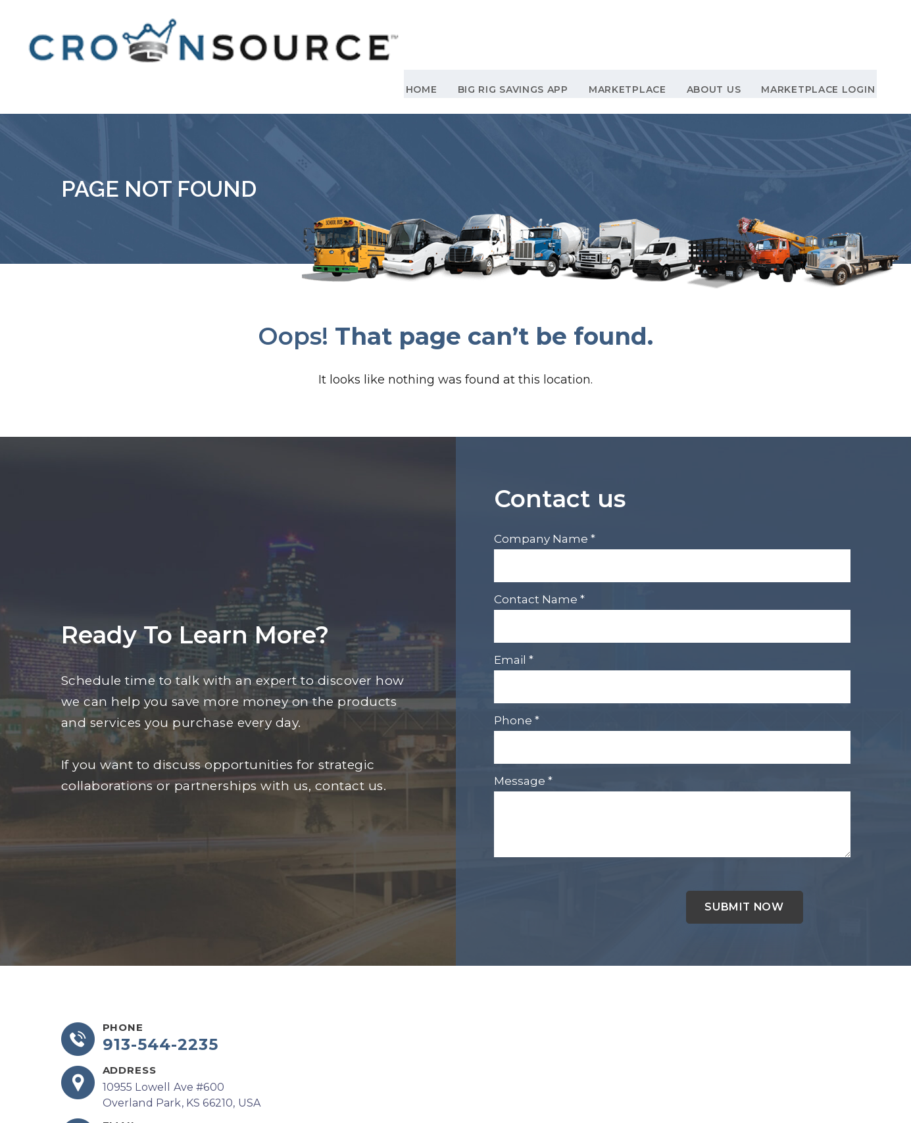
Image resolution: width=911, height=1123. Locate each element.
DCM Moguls (816, 1090)
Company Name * (544, 482)
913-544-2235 (161, 990)
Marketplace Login (813, 33)
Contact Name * (539, 543)
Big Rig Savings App (517, 33)
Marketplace (629, 33)
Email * (513, 604)
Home (429, 33)
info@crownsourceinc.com (174, 1088)
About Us (711, 33)
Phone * (516, 664)
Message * (523, 725)
